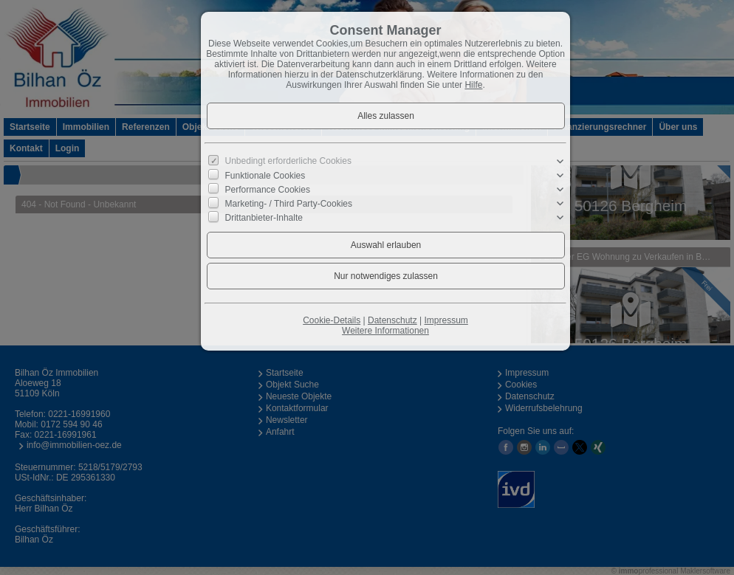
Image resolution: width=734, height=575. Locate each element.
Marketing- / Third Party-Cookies (289, 204)
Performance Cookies (267, 190)
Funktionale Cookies (265, 176)
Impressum (445, 320)
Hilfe (473, 85)
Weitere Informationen (385, 331)
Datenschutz (392, 320)
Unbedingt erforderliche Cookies (288, 161)
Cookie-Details (331, 320)
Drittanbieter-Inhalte (264, 218)
